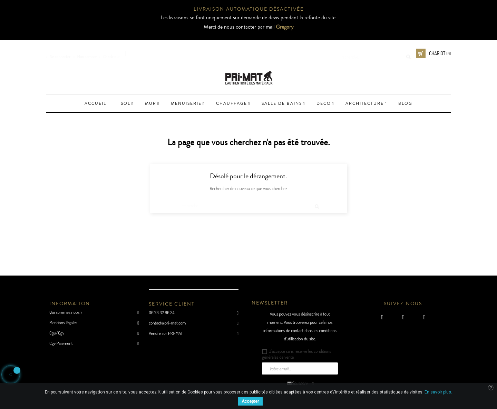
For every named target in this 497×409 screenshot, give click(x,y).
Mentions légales (63, 322)
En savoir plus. (438, 392)
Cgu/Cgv (56, 333)
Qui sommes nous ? (65, 312)
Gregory (284, 27)
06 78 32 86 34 (162, 312)
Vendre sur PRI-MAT (166, 333)
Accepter (250, 401)
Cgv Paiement (61, 343)
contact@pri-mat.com (167, 323)
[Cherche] (373, 53)
